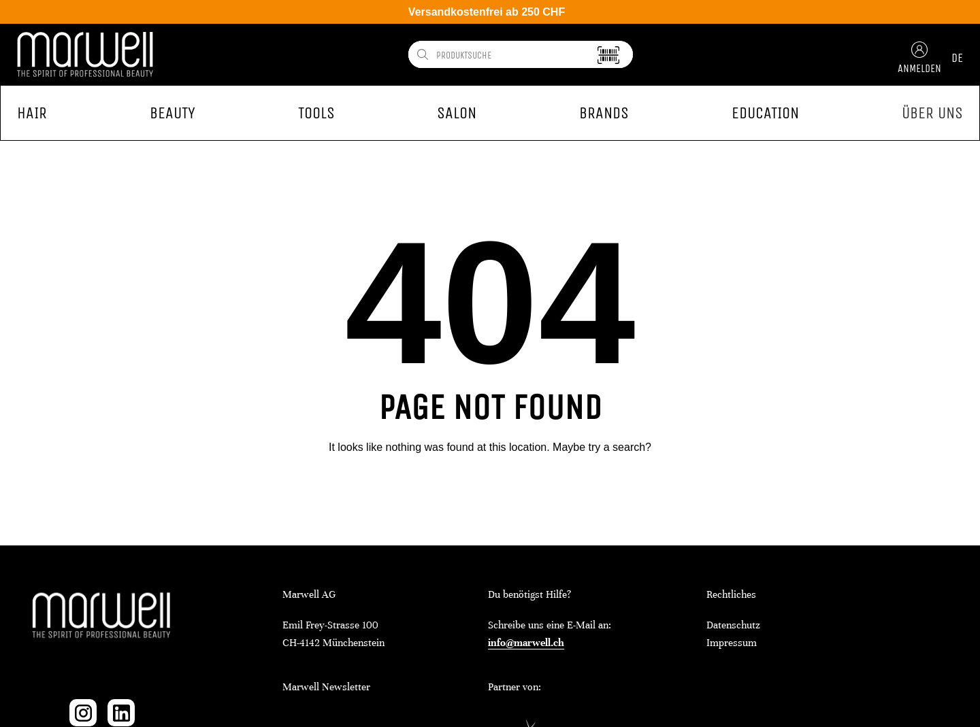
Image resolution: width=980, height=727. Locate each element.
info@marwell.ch (526, 643)
